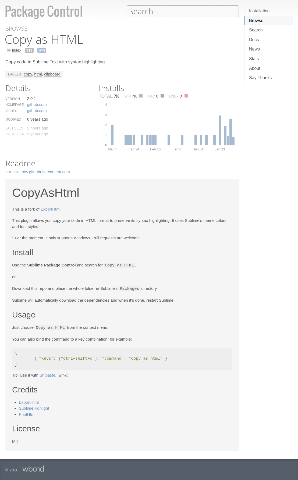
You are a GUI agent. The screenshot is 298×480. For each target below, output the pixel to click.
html (38, 73)
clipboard (52, 73)
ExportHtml (51, 209)
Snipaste (47, 374)
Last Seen (14, 128)
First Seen (14, 134)
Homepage (14, 104)
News (254, 49)
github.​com (37, 104)
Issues (11, 111)
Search (256, 30)
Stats (254, 58)
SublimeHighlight (34, 407)
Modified (13, 119)
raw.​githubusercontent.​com (46, 171)
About (254, 68)
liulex (16, 50)
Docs (254, 39)
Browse (256, 20)
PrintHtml (27, 413)
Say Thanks (260, 77)
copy (28, 73)
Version (12, 98)
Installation (259, 11)
